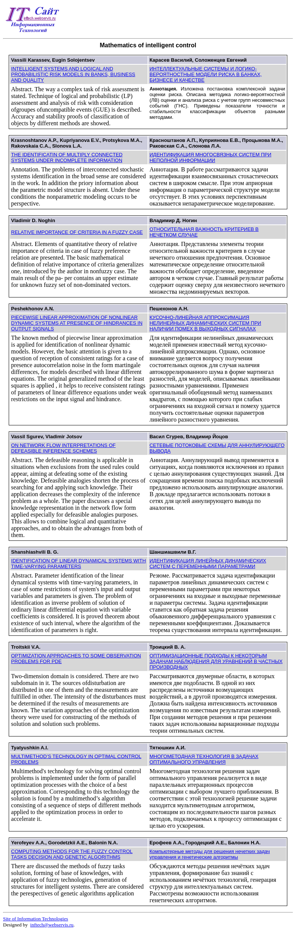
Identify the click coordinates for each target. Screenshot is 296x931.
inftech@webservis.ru (51, 925)
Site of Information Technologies (35, 919)
